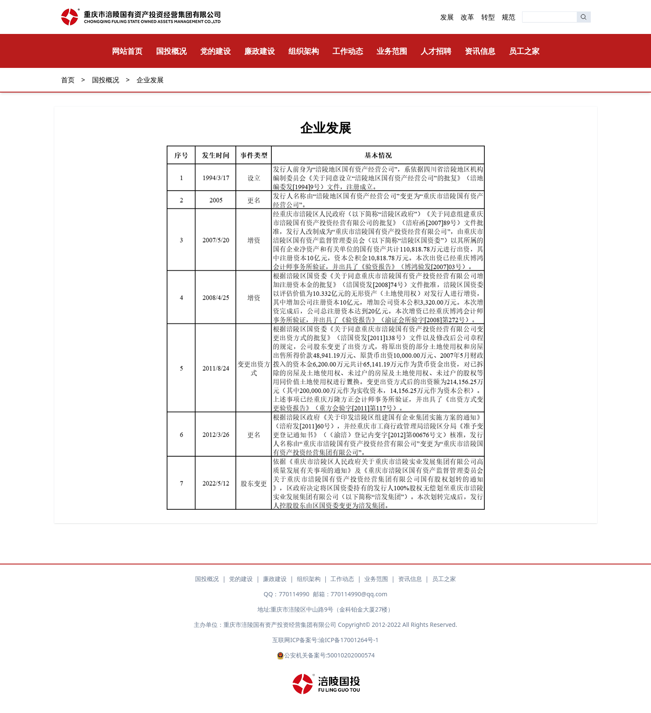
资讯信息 (480, 51)
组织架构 (303, 51)
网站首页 (127, 51)
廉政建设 (259, 51)
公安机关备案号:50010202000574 (326, 655)
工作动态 (347, 51)
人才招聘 (436, 51)
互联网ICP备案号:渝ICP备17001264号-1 (325, 640)
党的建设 (215, 51)
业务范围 (392, 51)
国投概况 (171, 51)
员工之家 (524, 51)
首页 (68, 79)
